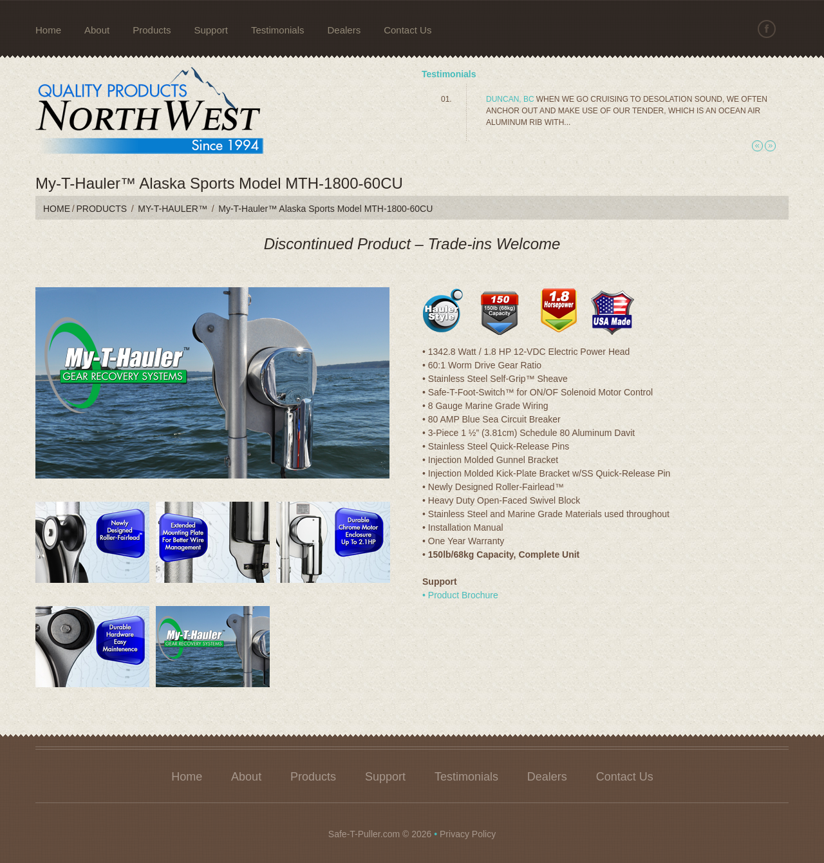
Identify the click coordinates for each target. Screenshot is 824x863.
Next (770, 145)
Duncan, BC (510, 99)
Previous (757, 145)
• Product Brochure (460, 595)
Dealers (344, 29)
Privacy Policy (468, 834)
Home (48, 29)
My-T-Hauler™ (172, 209)
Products (152, 29)
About (96, 29)
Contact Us (407, 29)
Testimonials (277, 29)
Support (211, 29)
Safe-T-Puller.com (364, 834)
